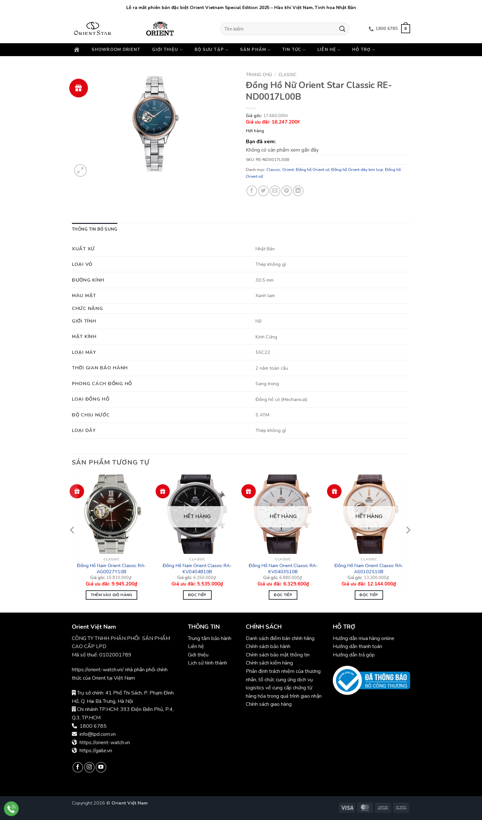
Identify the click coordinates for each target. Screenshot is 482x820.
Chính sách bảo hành (269, 646)
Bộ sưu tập (211, 50)
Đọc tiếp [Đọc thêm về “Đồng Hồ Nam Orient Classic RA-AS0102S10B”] (369, 594)
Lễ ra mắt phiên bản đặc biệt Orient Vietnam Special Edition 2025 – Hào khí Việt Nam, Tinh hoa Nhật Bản (241, 8)
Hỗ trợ (363, 50)
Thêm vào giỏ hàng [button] (111, 594)
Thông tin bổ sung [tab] (94, 229)
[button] (405, 29)
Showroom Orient (116, 50)
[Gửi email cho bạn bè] (275, 190)
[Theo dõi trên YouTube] (101, 767)
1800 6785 (93, 726)
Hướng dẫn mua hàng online (363, 638)
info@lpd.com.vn (98, 734)
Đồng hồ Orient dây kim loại (357, 170)
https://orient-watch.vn (105, 742)
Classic (287, 75)
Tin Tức (294, 50)
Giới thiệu (167, 50)
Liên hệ (329, 50)
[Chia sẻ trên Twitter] (263, 190)
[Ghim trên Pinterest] (286, 190)
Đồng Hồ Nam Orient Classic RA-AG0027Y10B (111, 569)
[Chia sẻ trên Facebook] (251, 190)
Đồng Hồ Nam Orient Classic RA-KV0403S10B (283, 569)
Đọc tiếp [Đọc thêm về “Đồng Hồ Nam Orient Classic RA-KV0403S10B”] (283, 594)
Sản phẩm (255, 50)
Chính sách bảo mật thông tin (278, 654)
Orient (288, 170)
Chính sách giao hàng (269, 704)
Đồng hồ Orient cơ (312, 170)
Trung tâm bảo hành (209, 638)
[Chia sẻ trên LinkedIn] (298, 190)
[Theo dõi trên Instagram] (89, 767)
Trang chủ (259, 75)
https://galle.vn (96, 750)
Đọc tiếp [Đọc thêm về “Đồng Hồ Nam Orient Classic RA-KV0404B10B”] (197, 594)
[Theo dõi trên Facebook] (77, 767)
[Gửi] (342, 29)
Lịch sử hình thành (207, 662)
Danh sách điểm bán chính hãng (280, 638)
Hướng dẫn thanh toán (357, 646)
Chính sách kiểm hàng (269, 662)
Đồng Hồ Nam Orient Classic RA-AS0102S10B (368, 569)
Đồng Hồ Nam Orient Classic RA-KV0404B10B (197, 569)
